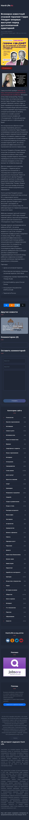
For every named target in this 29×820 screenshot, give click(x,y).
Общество (9, 594)
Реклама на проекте (12, 510)
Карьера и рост (10, 541)
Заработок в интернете (13, 572)
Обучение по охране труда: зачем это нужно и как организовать (12, 328)
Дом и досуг (10, 475)
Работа (8, 537)
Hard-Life (7, 5)
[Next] (27, 313)
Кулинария (9, 488)
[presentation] (15, 395)
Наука (8, 585)
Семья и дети (12, 33)
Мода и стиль (10, 506)
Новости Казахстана (12, 439)
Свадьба (8, 497)
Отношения (9, 461)
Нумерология (10, 528)
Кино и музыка (10, 599)
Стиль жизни (10, 470)
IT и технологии (11, 607)
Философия (9, 514)
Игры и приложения (12, 453)
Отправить (14, 401)
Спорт (8, 484)
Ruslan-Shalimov (8, 31)
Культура (8, 576)
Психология (5, 33)
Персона (8, 612)
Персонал (9, 545)
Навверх (14, 738)
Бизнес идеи (10, 559)
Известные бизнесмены (13, 554)
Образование (10, 616)
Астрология (9, 523)
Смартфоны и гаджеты (13, 448)
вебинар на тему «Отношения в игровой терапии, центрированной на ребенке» (13, 93)
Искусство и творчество (13, 581)
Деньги (8, 550)
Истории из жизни (11, 590)
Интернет (9, 603)
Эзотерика (9, 519)
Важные (8, 444)
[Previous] (24, 313)
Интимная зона (10, 435)
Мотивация (9, 426)
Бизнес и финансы (11, 532)
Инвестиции (9, 563)
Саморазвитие (10, 466)
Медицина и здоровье (13, 492)
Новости (8, 621)
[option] (14, 325)
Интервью (9, 457)
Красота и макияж (11, 479)
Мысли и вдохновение (13, 422)
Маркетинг (9, 568)
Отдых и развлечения (12, 501)
